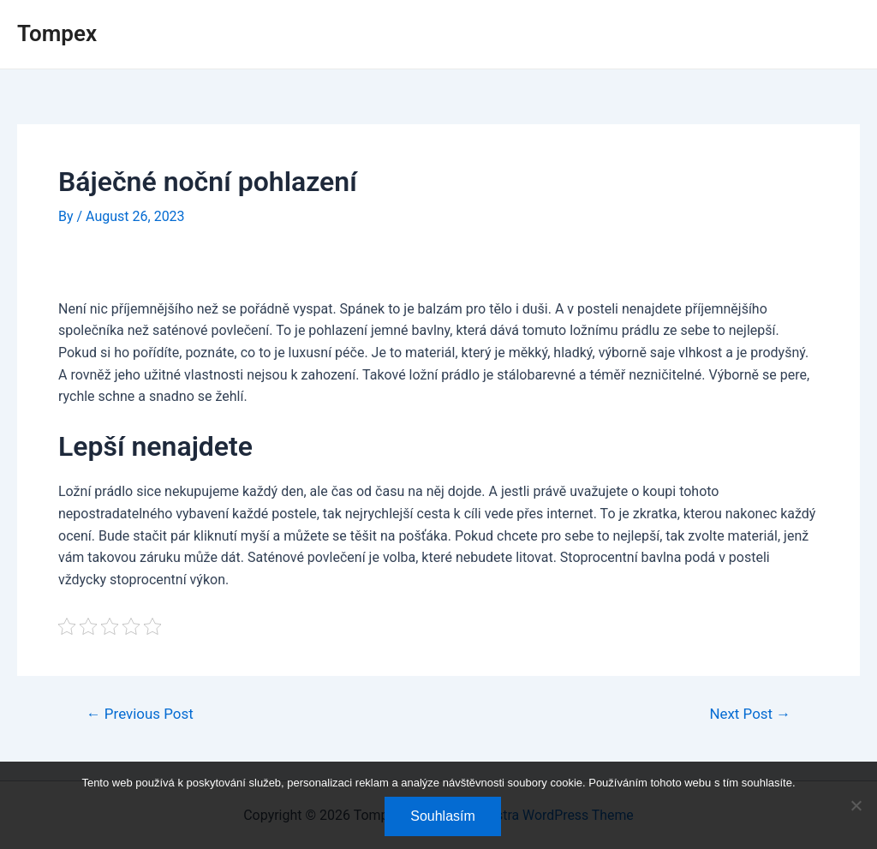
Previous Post (140, 714)
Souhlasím (442, 816)
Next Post (749, 714)
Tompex (57, 33)
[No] (855, 805)
